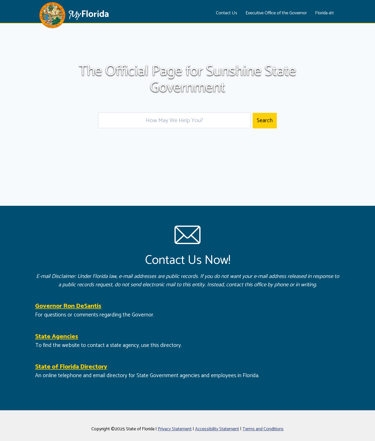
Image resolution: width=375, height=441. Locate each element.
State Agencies (56, 337)
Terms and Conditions (263, 429)
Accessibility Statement (217, 429)
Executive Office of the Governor (276, 13)
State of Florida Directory (71, 367)
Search (265, 120)
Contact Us (226, 13)
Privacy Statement (175, 429)
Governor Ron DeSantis (68, 306)
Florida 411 (324, 13)
